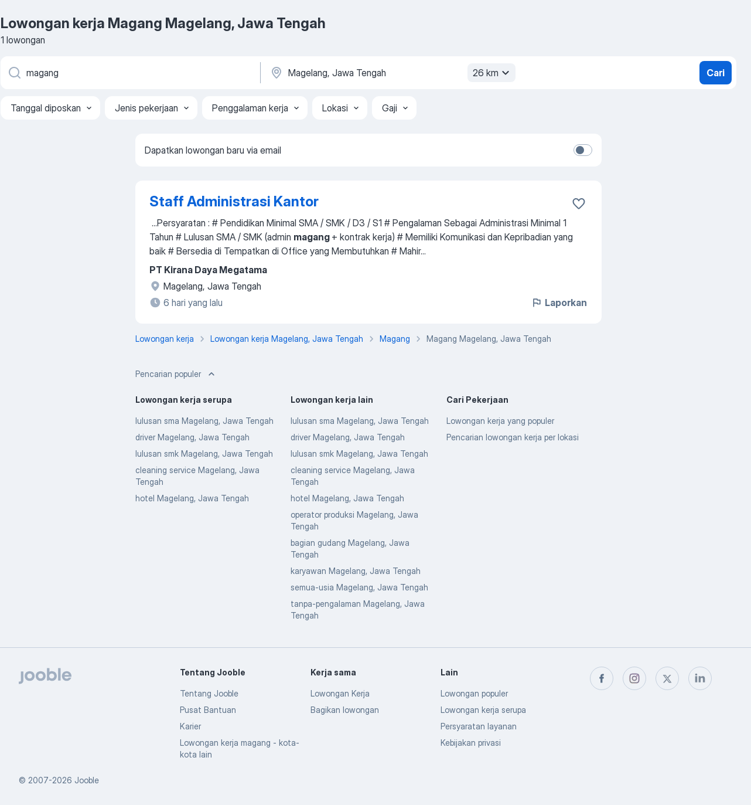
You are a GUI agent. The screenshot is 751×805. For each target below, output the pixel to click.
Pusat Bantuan (208, 710)
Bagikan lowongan (344, 710)
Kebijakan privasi (471, 743)
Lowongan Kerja (340, 693)
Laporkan (559, 302)
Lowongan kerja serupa (483, 710)
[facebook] (601, 678)
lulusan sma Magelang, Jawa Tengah (204, 421)
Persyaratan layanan (479, 726)
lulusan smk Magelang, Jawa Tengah (204, 453)
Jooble (86, 780)
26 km (493, 73)
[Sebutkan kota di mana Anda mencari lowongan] (391, 72)
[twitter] (667, 678)
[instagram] (634, 678)
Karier (190, 726)
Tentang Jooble (209, 693)
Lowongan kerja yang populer (500, 421)
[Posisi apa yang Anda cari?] (129, 72)
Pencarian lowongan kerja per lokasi (512, 437)
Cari (715, 73)
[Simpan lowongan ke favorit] (578, 203)
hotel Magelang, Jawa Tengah (192, 498)
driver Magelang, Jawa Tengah (192, 437)
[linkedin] (700, 678)
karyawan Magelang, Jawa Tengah (356, 571)
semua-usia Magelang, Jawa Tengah (359, 587)
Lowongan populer (474, 693)
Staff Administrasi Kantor (234, 201)
